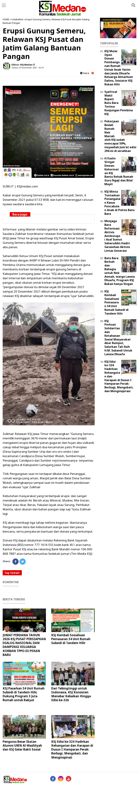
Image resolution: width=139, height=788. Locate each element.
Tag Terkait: (12, 572)
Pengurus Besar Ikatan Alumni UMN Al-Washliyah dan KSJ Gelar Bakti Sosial (22, 745)
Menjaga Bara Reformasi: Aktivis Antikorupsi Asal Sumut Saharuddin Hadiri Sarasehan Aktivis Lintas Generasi (117, 235)
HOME (6, 19)
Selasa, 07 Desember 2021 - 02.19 (27, 67)
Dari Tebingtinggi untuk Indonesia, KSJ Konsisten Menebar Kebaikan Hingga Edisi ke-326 (71, 694)
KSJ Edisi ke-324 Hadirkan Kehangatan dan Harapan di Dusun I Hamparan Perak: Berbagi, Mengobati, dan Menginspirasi (72, 749)
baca (84, 73)
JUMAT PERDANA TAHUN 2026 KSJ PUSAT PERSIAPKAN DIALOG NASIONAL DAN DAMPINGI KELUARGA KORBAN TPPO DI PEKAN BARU (24, 645)
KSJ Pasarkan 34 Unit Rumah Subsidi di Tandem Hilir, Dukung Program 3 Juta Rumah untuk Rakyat (24, 694)
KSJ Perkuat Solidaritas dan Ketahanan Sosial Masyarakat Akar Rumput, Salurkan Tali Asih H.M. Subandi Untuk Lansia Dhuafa (118, 337)
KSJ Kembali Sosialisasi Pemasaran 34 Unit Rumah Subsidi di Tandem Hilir (70, 639)
